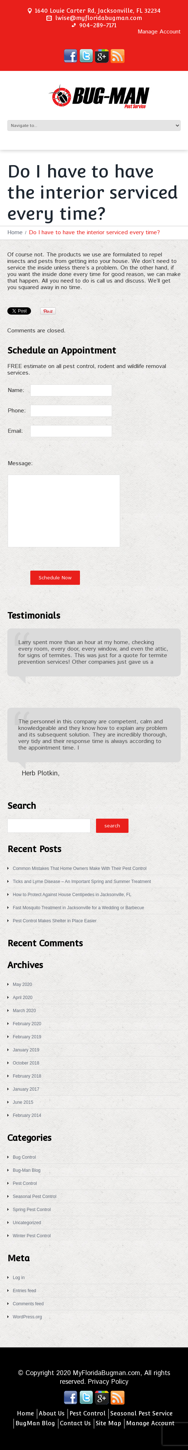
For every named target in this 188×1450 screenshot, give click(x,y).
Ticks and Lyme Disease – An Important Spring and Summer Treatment (82, 881)
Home (15, 232)
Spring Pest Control (32, 1209)
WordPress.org (27, 1316)
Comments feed (28, 1303)
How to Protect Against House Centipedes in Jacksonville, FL (72, 894)
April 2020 (22, 997)
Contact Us (75, 1423)
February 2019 (27, 1036)
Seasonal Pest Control (34, 1196)
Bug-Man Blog (27, 1170)
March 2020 (24, 1010)
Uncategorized (27, 1222)
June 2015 (23, 1102)
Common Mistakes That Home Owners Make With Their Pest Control (79, 868)
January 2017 (26, 1089)
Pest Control (25, 1183)
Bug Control (24, 1157)
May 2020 (22, 984)
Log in (19, 1277)
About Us (52, 1413)
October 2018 (26, 1063)
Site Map (108, 1423)
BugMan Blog (35, 1423)
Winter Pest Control (32, 1235)
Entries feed (24, 1290)
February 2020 (27, 1023)
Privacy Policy (108, 1382)
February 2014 (27, 1115)
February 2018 (27, 1076)
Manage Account (159, 32)
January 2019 (26, 1049)
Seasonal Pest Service (141, 1413)
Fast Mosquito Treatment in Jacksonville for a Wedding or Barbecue (78, 907)
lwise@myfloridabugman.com (98, 18)
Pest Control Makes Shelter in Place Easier (54, 920)
